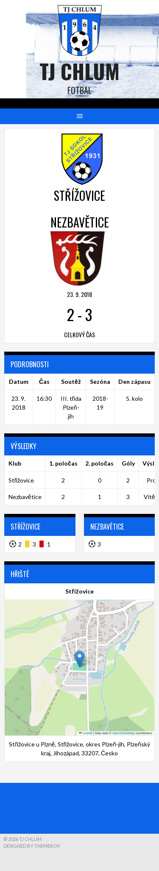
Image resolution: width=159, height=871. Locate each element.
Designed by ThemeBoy (31, 846)
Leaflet (85, 733)
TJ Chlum (79, 71)
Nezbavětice (25, 496)
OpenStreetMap (123, 733)
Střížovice (21, 480)
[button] (79, 659)
